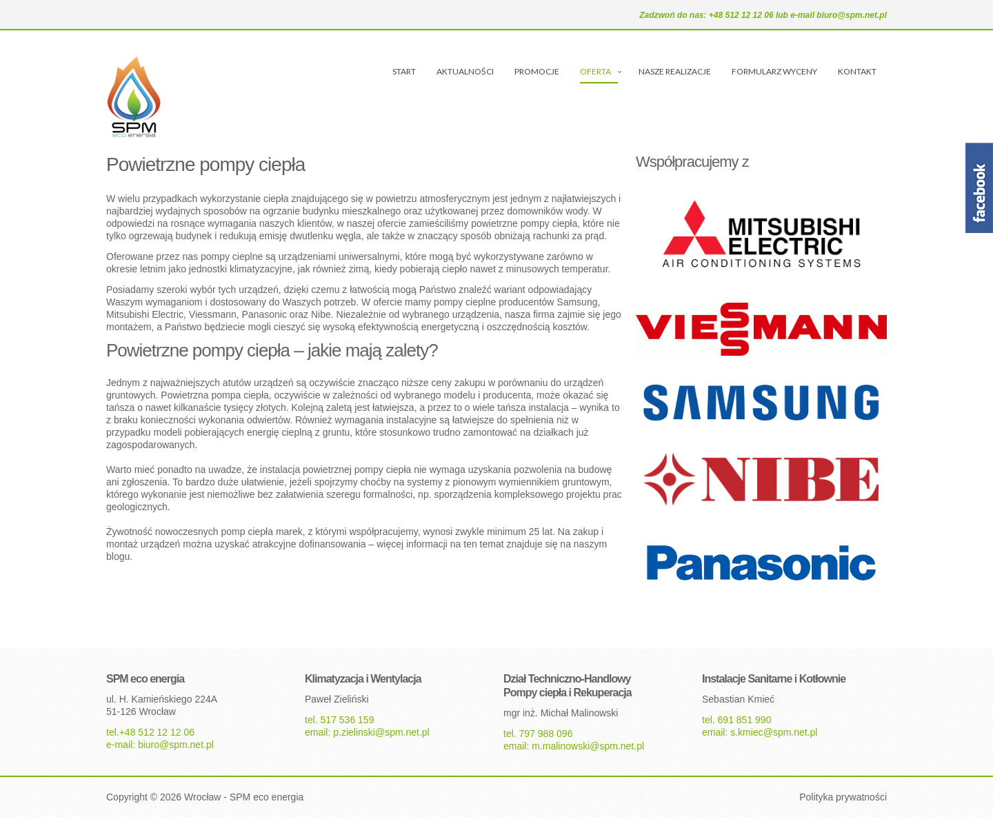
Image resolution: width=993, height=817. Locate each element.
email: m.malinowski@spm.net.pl (573, 746)
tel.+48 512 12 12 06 (150, 732)
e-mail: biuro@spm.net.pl (160, 744)
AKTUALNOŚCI (465, 71)
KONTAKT (857, 71)
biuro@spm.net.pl (851, 15)
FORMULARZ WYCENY (774, 71)
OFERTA (595, 71)
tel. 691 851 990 (736, 719)
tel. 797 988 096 (537, 733)
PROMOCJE (536, 71)
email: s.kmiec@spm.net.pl (759, 732)
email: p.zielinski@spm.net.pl (367, 732)
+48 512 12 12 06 (742, 15)
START (404, 71)
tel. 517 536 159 (339, 719)
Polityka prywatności (843, 797)
